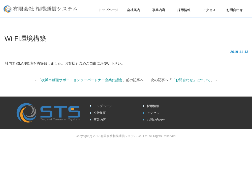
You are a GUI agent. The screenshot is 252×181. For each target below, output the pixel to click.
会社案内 (133, 10)
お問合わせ (234, 10)
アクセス (209, 10)
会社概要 (100, 113)
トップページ (108, 10)
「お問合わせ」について (191, 80)
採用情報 (184, 10)
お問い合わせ (156, 119)
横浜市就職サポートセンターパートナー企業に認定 (81, 80)
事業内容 (158, 10)
